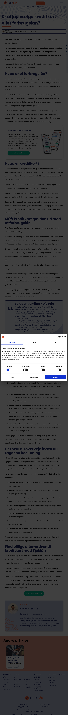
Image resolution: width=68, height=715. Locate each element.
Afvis (12, 377)
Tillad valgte (34, 377)
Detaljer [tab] (34, 342)
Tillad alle (56, 377)
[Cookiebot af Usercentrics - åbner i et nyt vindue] (58, 337)
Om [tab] (56, 342)
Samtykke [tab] (12, 342)
